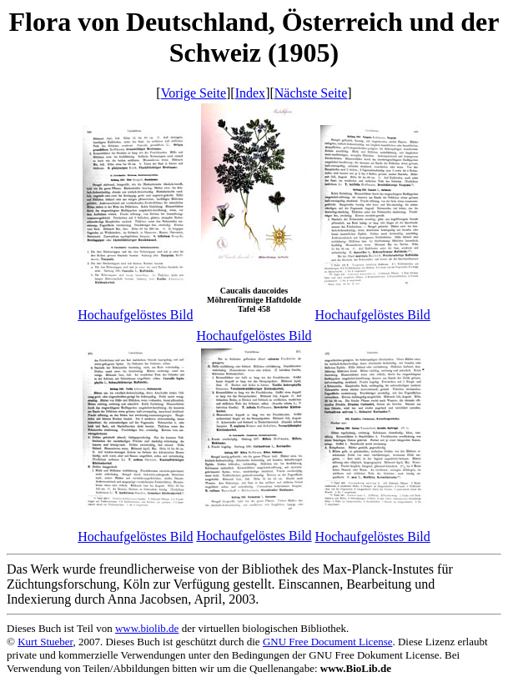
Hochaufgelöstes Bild (135, 315)
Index (250, 93)
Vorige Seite (193, 93)
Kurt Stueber (45, 641)
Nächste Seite (311, 93)
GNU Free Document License (328, 641)
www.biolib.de (147, 628)
